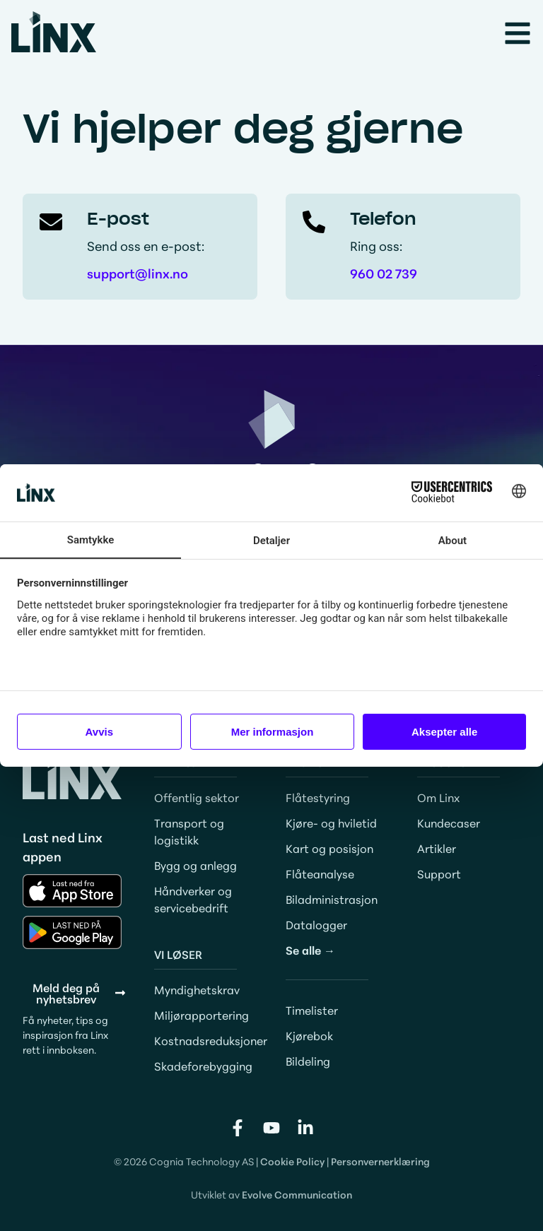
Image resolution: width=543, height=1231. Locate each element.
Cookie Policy (292, 1161)
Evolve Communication (297, 1194)
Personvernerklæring (380, 1161)
